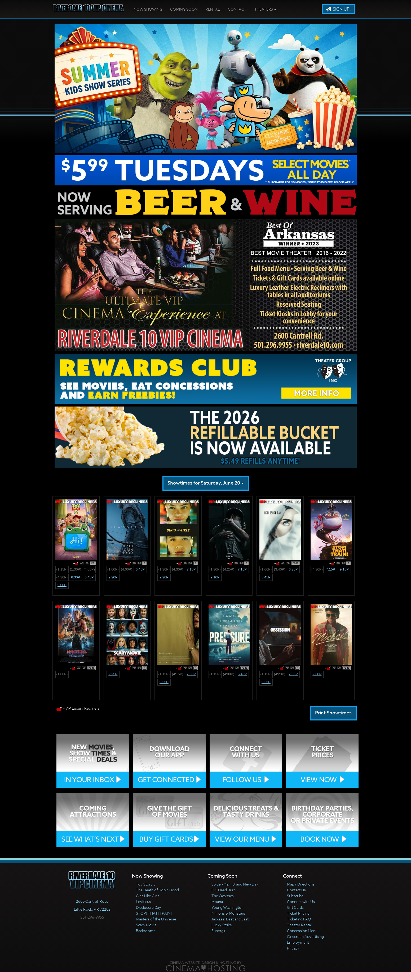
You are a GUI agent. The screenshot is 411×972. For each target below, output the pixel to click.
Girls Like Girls (147, 895)
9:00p (62, 585)
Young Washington (227, 907)
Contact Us (296, 889)
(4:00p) (89, 569)
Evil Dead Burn (223, 889)
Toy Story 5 (146, 884)
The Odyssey (222, 895)
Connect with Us (301, 901)
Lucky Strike (221, 924)
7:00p (191, 674)
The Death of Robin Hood (157, 889)
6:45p (89, 577)
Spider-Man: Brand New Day (234, 884)
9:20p (112, 577)
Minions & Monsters (228, 913)
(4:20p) (279, 674)
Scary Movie (146, 924)
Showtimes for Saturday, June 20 (205, 483)
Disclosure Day (148, 907)
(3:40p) (279, 569)
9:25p (112, 674)
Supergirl (218, 930)
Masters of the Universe (156, 918)
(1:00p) (113, 569)
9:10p (214, 577)
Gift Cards (295, 907)
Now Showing (148, 9)
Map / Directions (301, 884)
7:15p (191, 569)
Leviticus (143, 901)
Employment (298, 942)
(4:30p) (62, 577)
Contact (237, 9)
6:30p (75, 577)
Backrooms (145, 930)
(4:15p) (177, 674)
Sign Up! (338, 9)
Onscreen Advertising (305, 936)
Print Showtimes (333, 713)
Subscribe (295, 895)
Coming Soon (184, 9)
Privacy (293, 948)
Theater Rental (299, 924)
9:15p (344, 569)
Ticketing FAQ (299, 918)
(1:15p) (62, 569)
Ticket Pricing (298, 913)
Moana (217, 901)
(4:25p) (228, 569)
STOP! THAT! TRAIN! (154, 913)
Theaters (265, 9)
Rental (213, 9)
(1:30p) (75, 569)
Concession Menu (302, 930)
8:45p (266, 577)
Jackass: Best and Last (230, 918)
